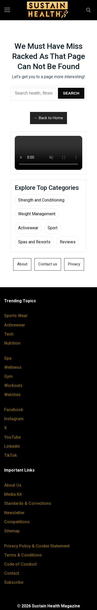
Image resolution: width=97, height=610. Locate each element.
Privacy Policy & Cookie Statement (37, 546)
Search (71, 93)
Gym (8, 376)
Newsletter (14, 512)
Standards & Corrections (27, 503)
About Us (12, 485)
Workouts (13, 385)
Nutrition (12, 343)
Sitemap (12, 530)
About (22, 264)
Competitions (17, 521)
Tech (8, 334)
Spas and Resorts (34, 241)
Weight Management (36, 213)
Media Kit (13, 494)
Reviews (68, 241)
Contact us (47, 264)
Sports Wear (16, 315)
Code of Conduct (20, 564)
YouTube (12, 437)
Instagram (14, 418)
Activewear (28, 227)
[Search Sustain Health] (34, 93)
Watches (12, 394)
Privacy (74, 264)
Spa (7, 358)
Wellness (12, 367)
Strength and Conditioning (41, 200)
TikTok (10, 455)
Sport (52, 227)
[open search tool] (88, 10)
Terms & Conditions (23, 555)
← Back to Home (48, 118)
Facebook (13, 409)
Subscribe (13, 582)
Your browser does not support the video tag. (48, 153)
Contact (11, 573)
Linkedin (12, 446)
